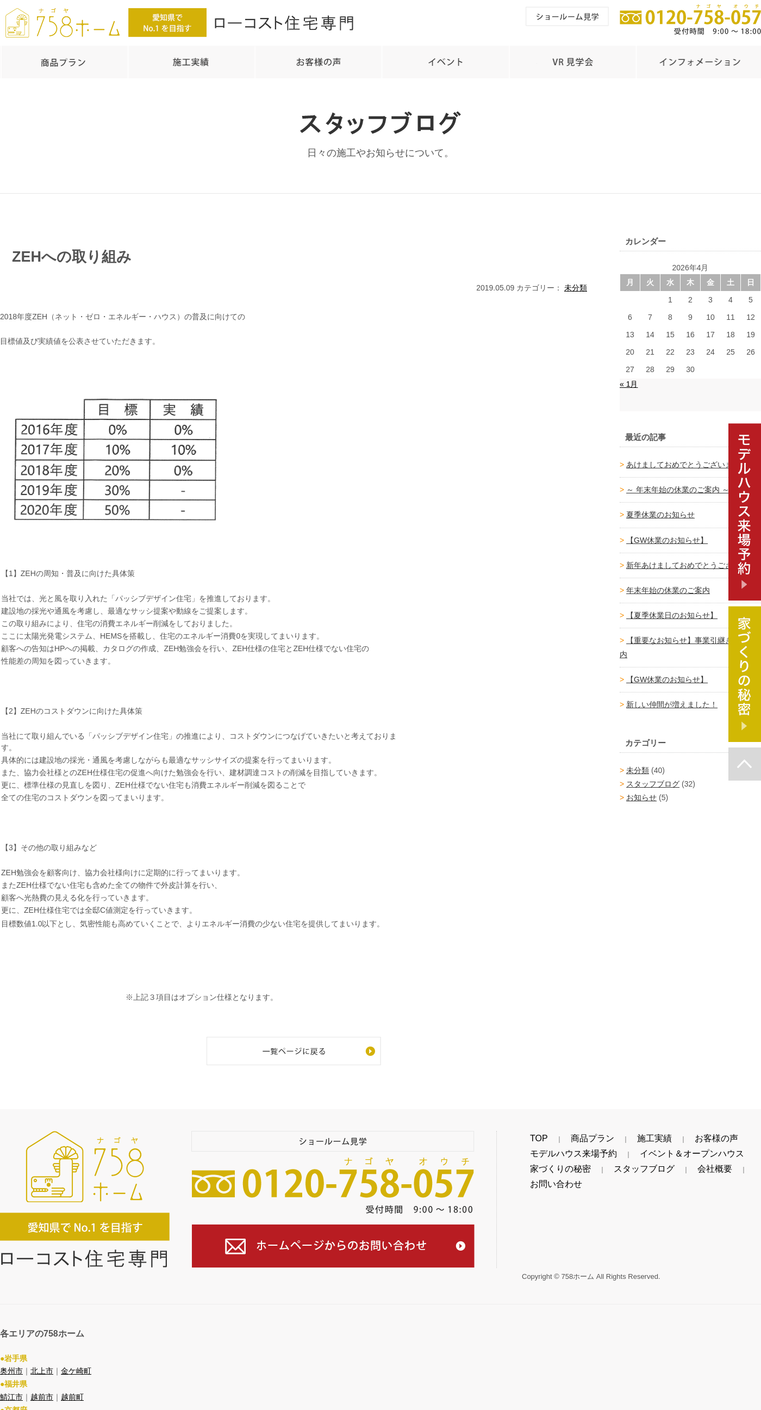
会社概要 (656, 1163)
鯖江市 (11, 1377)
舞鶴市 (79, 1403)
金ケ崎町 (76, 1351)
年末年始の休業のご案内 (668, 584)
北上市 (41, 1351)
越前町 (72, 1377)
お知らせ (641, 792)
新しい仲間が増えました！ (672, 699)
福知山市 (45, 1403)
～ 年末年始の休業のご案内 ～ (677, 484)
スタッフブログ (652, 778)
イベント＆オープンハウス (650, 1148)
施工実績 (604, 1133)
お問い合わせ (701, 1163)
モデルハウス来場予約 (560, 1148)
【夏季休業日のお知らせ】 (672, 609)
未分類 (575, 282)
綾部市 (11, 1403)
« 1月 (629, 378)
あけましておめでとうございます (683, 459)
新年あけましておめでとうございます (691, 559)
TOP (530, 1133)
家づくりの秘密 (548, 1163)
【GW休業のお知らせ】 (667, 534)
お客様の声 (645, 1133)
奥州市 (11, 1351)
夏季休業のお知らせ (660, 509)
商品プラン (563, 1133)
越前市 (41, 1377)
